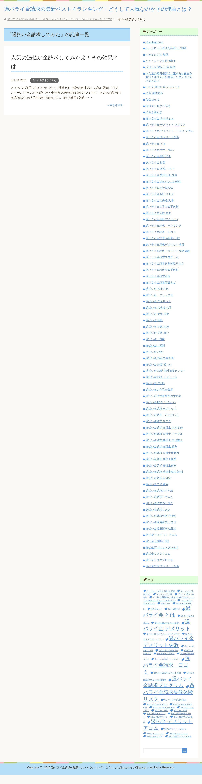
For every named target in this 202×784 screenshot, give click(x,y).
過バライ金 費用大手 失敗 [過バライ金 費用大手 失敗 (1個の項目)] (163, 717)
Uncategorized (154, 51)
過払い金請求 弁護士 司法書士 (164, 449)
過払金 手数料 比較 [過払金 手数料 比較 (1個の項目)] (155, 746)
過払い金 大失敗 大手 (159, 316)
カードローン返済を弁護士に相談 (166, 57)
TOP (59, 28)
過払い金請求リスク (158, 518)
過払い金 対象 (155, 348)
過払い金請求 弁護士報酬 (161, 468)
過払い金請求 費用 (157, 493)
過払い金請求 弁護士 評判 (161, 455)
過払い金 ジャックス (159, 304)
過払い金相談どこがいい (161, 411)
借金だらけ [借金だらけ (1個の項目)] (165, 613)
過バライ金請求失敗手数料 (162, 279)
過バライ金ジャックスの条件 (163, 190)
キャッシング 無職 (157, 63)
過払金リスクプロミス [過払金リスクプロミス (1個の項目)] (178, 743)
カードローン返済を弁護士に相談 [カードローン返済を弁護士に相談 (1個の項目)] (161, 600)
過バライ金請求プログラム (162, 266)
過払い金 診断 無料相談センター (165, 380)
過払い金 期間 (155, 354)
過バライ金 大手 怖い (160, 159)
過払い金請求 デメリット (161, 417)
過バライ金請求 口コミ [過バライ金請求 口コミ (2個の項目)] (166, 674)
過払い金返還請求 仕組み (161, 537)
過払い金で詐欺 (155, 392)
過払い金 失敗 (154, 329)
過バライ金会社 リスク (160, 203)
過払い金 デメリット (158, 310)
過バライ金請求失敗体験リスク (165, 272)
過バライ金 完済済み (158, 165)
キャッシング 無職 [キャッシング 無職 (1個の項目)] (164, 603)
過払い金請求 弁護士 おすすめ (164, 436)
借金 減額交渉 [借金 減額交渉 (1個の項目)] (174, 618)
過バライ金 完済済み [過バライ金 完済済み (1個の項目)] (165, 663)
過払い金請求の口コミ (159, 512)
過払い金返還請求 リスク (161, 531)
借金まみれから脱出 (158, 115)
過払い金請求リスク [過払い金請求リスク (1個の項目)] (159, 726)
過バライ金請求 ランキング (163, 234)
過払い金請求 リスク (158, 430)
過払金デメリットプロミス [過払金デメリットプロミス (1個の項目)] (175, 738)
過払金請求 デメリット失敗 (162, 575)
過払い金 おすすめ (157, 298)
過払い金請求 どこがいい (162, 424)
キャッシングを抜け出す (161, 70)
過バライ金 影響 (156, 171)
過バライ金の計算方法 (159, 197)
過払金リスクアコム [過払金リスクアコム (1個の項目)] (155, 743)
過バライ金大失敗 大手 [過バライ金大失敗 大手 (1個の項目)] (168, 660)
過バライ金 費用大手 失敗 (161, 184)
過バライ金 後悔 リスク (160, 178)
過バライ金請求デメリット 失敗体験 (168, 260)
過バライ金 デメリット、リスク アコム (170, 140)
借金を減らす (154, 121)
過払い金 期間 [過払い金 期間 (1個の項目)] (180, 720)
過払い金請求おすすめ (159, 499)
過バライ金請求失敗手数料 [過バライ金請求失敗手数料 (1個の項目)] (175, 709)
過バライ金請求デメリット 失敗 (165, 253)
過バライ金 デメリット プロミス (165, 133)
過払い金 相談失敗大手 (160, 367)
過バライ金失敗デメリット (162, 228)
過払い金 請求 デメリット (161, 386)
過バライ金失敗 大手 (158, 222)
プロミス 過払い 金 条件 (160, 76)
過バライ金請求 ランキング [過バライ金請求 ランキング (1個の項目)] (167, 668)
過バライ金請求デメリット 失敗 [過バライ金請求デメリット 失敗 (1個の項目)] (167, 682)
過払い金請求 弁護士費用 (161, 474)
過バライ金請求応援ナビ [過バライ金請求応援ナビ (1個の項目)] (157, 714)
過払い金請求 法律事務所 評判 (164, 480)
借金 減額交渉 (154, 102)
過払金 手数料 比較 (157, 550)
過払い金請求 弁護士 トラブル (164, 443)
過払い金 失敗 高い (157, 342)
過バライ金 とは (156, 152)
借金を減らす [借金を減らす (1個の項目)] (156, 618)
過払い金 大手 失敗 (157, 323)
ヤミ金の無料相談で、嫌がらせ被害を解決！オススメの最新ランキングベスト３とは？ (169, 86)
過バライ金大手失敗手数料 (162, 216)
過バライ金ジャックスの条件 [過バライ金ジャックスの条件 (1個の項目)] (167, 632)
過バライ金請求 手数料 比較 (163, 247)
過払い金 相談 (154, 361)
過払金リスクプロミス (159, 569)
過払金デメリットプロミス (162, 556)
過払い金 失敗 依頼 (157, 335)
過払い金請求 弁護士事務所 (162, 462)
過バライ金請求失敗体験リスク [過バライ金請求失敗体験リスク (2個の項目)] (168, 701)
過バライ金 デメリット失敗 (162, 146)
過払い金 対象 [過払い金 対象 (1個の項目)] (161, 720)
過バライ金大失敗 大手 (160, 209)
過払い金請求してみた (44, 89)
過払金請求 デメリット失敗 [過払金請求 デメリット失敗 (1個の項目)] (179, 746)
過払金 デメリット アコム (161, 544)
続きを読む (116, 114)
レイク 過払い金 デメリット (163, 96)
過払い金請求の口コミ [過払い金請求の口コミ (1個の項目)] (156, 723)
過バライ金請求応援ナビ (161, 291)
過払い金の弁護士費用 (159, 398)
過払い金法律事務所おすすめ (163, 405)
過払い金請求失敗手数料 (161, 525)
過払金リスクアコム (158, 562)
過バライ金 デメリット (160, 127)
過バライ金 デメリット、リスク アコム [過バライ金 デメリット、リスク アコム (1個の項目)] (163, 643)
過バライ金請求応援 (158, 285)
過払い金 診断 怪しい (159, 373)
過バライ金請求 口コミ (161, 241)
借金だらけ (152, 108)
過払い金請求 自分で (158, 487)
